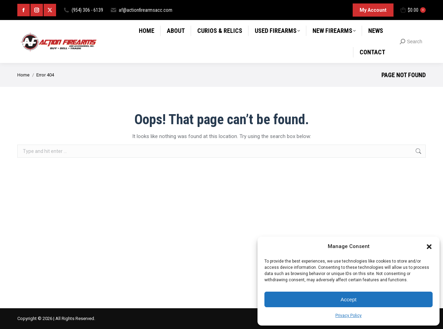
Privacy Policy (348, 315)
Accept (348, 299)
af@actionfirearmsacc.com (141, 10)
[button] (429, 246)
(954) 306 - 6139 (83, 10)
